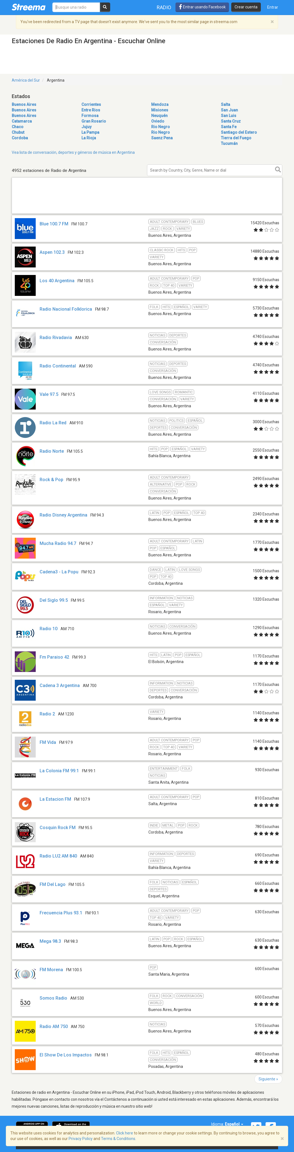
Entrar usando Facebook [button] (202, 7)
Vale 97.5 (49, 394)
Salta (225, 104)
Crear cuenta (246, 7)
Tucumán (229, 143)
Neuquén (159, 115)
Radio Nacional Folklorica (66, 309)
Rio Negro (160, 127)
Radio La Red (53, 422)
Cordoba (20, 138)
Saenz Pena (162, 138)
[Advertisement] (147, 213)
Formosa (89, 115)
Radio (164, 7)
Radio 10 (48, 628)
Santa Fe (229, 127)
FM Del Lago (53, 884)
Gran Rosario (93, 121)
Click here (124, 1133)
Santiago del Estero (239, 132)
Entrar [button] (272, 7)
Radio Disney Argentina (63, 515)
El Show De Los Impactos (66, 1055)
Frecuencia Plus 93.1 (61, 912)
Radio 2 (47, 714)
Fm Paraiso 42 (54, 657)
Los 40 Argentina (57, 280)
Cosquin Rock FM (58, 827)
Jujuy (86, 127)
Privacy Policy (81, 1138)
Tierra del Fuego (236, 138)
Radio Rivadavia (56, 337)
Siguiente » (268, 1079)
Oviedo (157, 121)
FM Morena (51, 969)
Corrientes (91, 104)
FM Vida (48, 742)
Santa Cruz (231, 121)
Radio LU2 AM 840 (58, 856)
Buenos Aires (24, 104)
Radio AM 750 (54, 1026)
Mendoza (159, 104)
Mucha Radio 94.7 (58, 543)
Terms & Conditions (118, 1138)
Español (234, 1124)
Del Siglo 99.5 (54, 600)
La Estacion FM (55, 799)
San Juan (229, 110)
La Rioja (88, 138)
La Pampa (90, 132)
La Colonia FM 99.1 (59, 770)
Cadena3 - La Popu (59, 571)
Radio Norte (52, 451)
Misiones (159, 110)
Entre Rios (90, 110)
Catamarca (22, 121)
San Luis (228, 115)
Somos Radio (53, 998)
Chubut (18, 132)
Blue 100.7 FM (54, 223)
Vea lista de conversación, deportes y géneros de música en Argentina (73, 152)
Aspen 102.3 (52, 252)
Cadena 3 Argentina (60, 685)
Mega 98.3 (50, 941)
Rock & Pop (51, 479)
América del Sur (26, 80)
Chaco (17, 127)
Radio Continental (58, 366)
